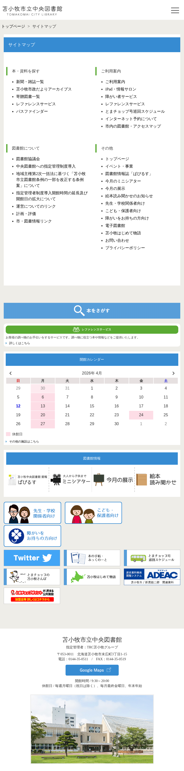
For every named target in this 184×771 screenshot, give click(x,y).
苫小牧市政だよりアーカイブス (44, 89)
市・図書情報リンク (34, 221)
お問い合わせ (117, 240)
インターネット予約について (131, 119)
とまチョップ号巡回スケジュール (135, 111)
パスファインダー (32, 111)
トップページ (117, 159)
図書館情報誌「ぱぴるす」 (129, 174)
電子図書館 (115, 225)
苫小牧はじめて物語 (123, 233)
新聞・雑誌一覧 (30, 82)
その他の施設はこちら (24, 441)
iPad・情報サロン (120, 89)
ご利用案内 (115, 82)
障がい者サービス (121, 96)
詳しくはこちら (19, 343)
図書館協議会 (28, 159)
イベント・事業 (119, 166)
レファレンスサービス (36, 104)
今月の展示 (115, 188)
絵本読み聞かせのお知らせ (129, 196)
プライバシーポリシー (125, 248)
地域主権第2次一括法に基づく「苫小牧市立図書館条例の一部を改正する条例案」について (51, 180)
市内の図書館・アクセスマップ (133, 126)
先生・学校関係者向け (125, 203)
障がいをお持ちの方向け (127, 218)
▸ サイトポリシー (92, 763)
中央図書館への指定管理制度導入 (46, 166)
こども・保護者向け (123, 211)
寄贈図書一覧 (28, 96)
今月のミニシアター (123, 181)
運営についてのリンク (36, 206)
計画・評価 (26, 214)
